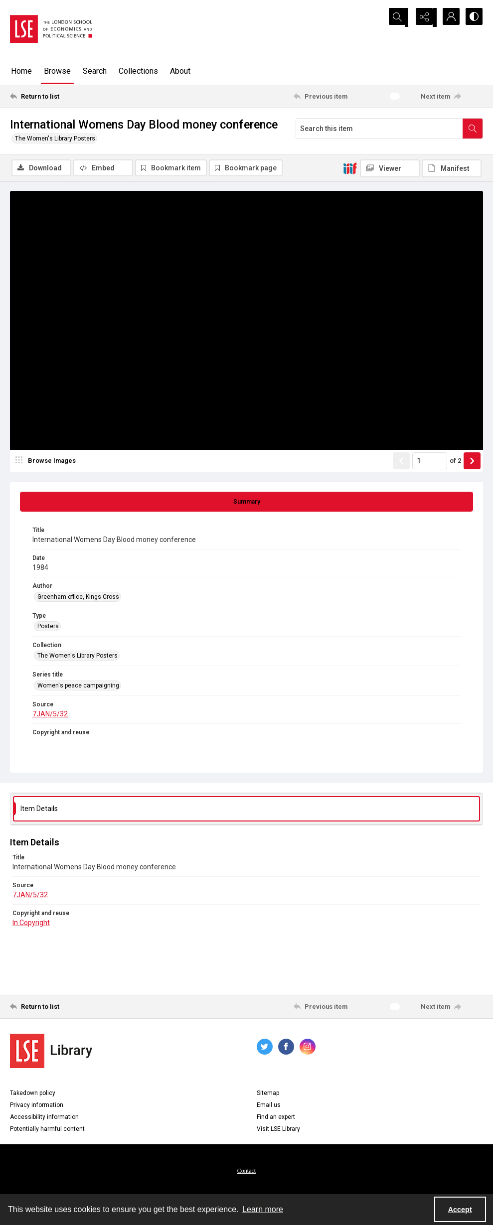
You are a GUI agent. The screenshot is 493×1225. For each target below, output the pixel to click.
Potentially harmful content (47, 1129)
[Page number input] (429, 461)
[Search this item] (379, 128)
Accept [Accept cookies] (460, 1210)
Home (21, 71)
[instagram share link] (308, 1048)
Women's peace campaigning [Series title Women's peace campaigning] (78, 686)
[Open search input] (398, 17)
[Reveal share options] (423, 17)
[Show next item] (472, 461)
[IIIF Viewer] (390, 168)
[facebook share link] (286, 1048)
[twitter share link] (265, 1048)
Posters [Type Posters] (48, 627)
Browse (57, 71)
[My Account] (448, 17)
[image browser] (47, 462)
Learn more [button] (262, 1209)
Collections (138, 71)
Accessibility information (44, 1117)
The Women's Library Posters (55, 138)
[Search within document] (473, 128)
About (180, 71)
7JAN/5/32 (50, 715)
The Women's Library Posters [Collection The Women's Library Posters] (77, 656)
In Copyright (31, 924)
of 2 (455, 461)
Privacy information (36, 1105)
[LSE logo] (51, 29)
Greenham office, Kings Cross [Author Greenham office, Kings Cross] (78, 597)
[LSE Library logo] (51, 1052)
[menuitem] (246, 1171)
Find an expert (276, 1117)
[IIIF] (350, 167)
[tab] (246, 502)
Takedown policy (32, 1093)
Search (95, 71)
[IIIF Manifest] (452, 168)
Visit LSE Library (278, 1129)
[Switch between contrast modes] (473, 17)
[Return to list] (74, 96)
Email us (269, 1105)
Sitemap (268, 1093)
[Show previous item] (401, 461)
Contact (246, 1171)
